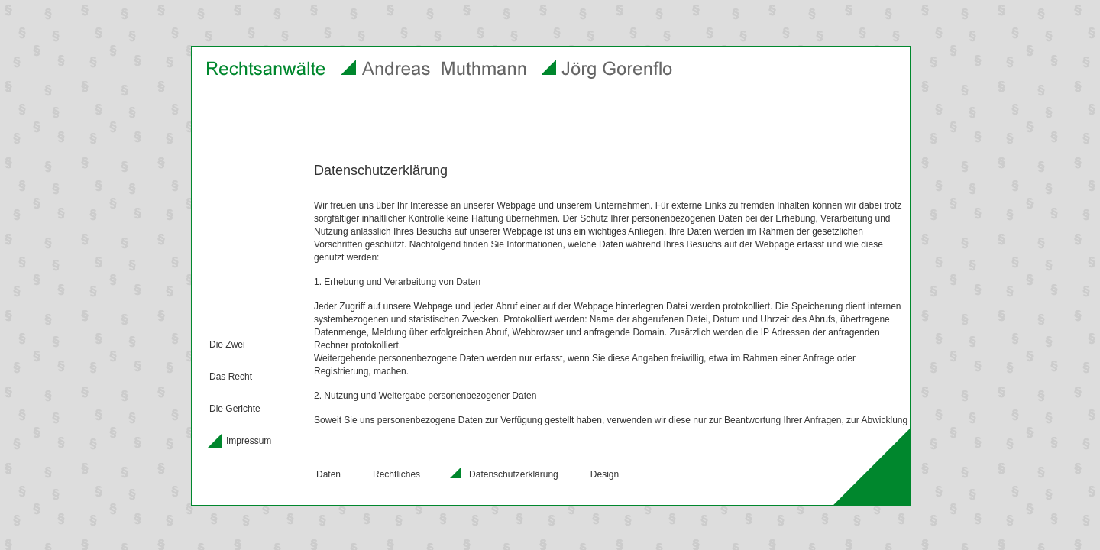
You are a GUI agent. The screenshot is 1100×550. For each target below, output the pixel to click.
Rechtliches (396, 474)
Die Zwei (227, 344)
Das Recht (230, 376)
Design (604, 474)
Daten (328, 474)
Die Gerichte (234, 408)
